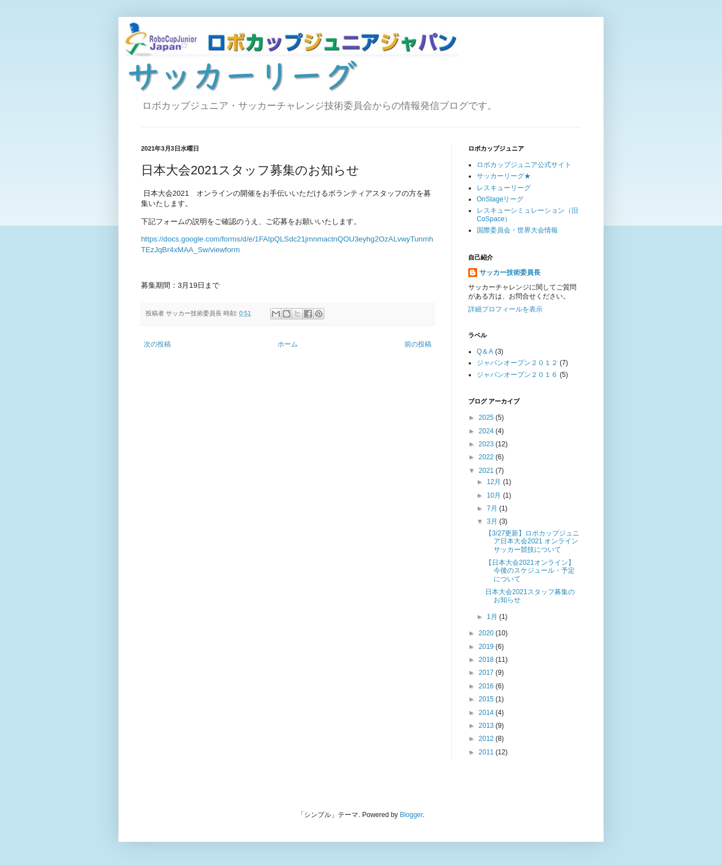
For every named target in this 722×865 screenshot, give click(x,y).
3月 (493, 521)
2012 (487, 739)
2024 (487, 431)
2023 (487, 444)
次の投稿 (157, 344)
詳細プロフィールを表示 (505, 309)
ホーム (288, 344)
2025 (487, 417)
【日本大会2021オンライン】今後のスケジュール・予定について (530, 571)
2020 (487, 633)
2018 (487, 660)
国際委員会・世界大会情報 (517, 230)
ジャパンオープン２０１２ (517, 363)
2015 (487, 699)
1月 (493, 617)
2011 (487, 752)
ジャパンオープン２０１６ (517, 375)
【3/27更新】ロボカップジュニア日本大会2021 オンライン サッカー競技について (535, 541)
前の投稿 (418, 344)
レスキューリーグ (504, 188)
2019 (487, 647)
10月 (495, 495)
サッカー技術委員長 (509, 272)
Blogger (411, 815)
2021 (487, 471)
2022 (487, 457)
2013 (487, 726)
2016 (487, 686)
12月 (495, 482)
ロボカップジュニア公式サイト (524, 165)
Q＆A (485, 351)
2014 (487, 713)
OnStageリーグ (500, 199)
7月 (493, 508)
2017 (487, 673)
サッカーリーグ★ (504, 176)
